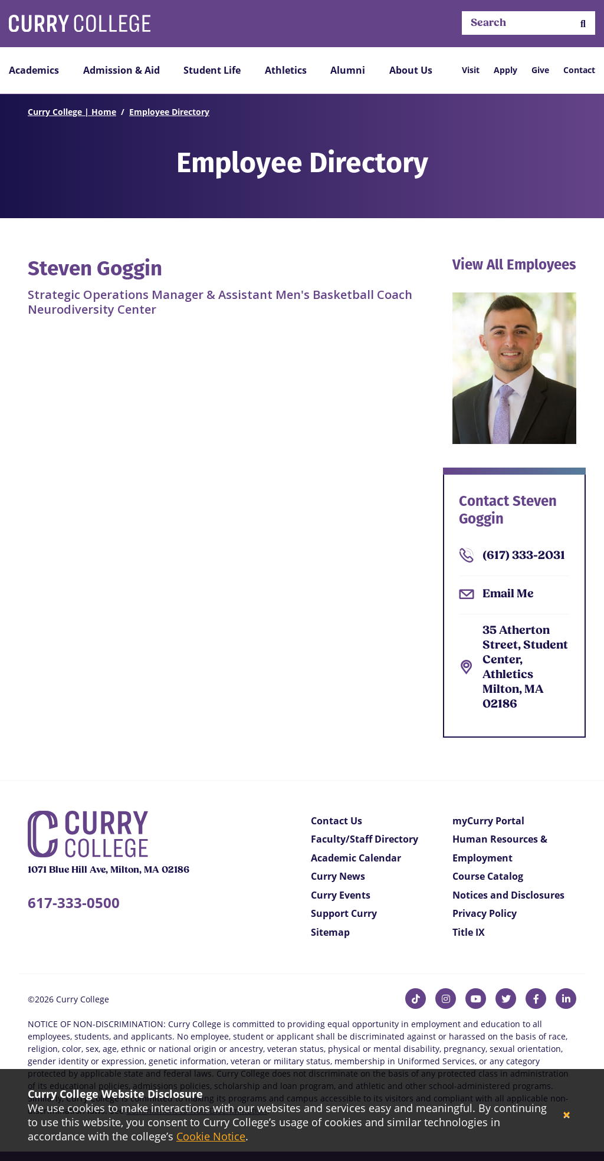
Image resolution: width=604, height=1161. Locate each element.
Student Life (212, 70)
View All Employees (514, 264)
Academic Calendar (356, 857)
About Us (410, 70)
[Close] (566, 1115)
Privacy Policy (484, 913)
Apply (505, 69)
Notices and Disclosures (508, 895)
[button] (583, 23)
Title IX (468, 932)
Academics (34, 70)
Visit (471, 69)
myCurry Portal (488, 820)
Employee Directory (169, 111)
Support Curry (344, 913)
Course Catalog (487, 876)
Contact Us (336, 820)
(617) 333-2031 (523, 556)
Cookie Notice (210, 1136)
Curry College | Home (72, 111)
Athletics (286, 70)
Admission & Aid (121, 70)
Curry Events (340, 895)
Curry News (338, 876)
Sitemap (330, 932)
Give (540, 69)
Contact (579, 69)
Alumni (347, 70)
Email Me (508, 594)
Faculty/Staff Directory (364, 839)
